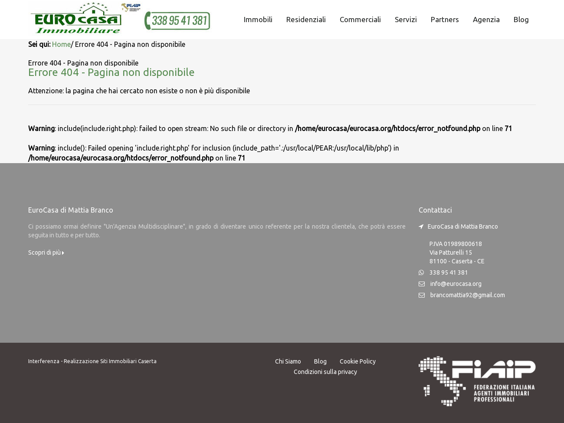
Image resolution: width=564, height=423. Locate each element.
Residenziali (306, 19)
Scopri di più (46, 252)
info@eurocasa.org (456, 283)
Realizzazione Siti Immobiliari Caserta (110, 361)
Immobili (258, 19)
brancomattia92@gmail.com (467, 295)
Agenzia (486, 19)
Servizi (406, 19)
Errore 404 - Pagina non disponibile (111, 72)
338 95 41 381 (449, 272)
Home (61, 44)
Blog (521, 19)
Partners (445, 19)
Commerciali (360, 19)
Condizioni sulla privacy (325, 371)
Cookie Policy (358, 361)
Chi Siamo (288, 361)
